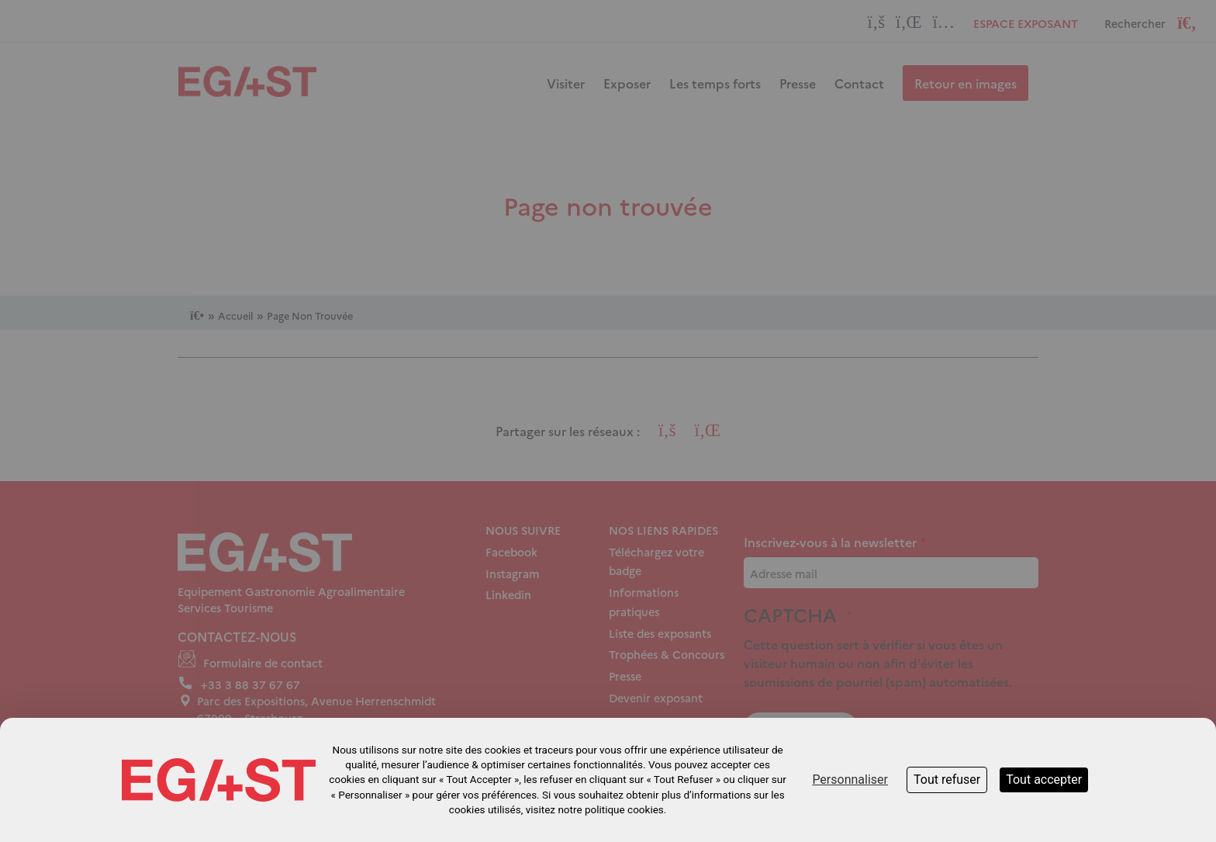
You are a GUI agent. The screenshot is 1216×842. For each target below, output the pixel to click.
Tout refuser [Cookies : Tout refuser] (947, 779)
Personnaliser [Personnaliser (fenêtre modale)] (850, 779)
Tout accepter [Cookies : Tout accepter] (1044, 779)
